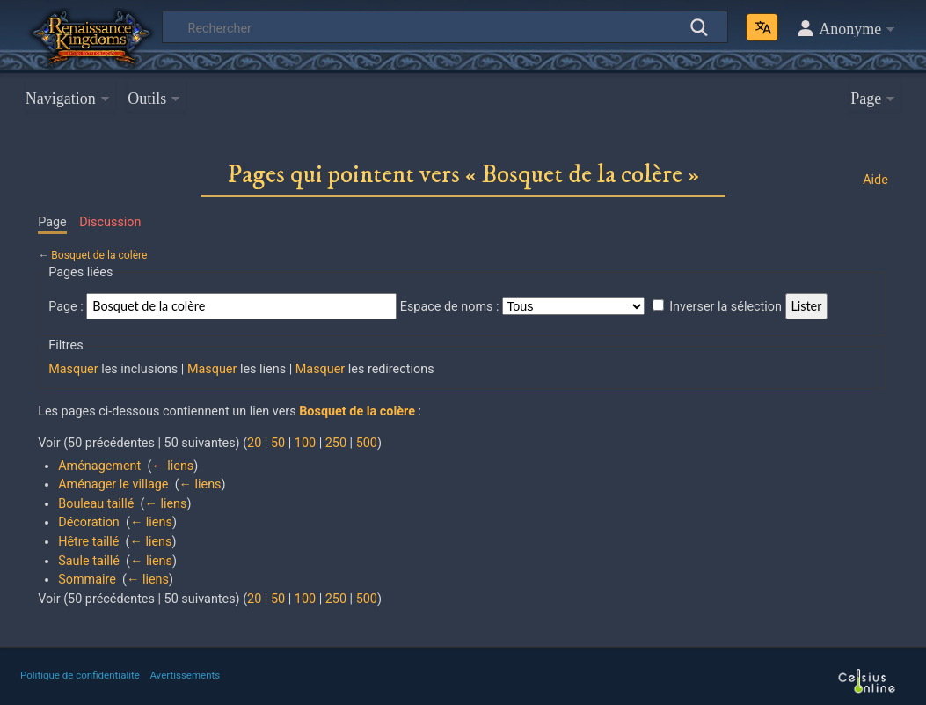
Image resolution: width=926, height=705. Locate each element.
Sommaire (87, 579)
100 (305, 443)
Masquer (73, 369)
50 (278, 443)
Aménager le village (113, 484)
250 (335, 443)
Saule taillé (89, 561)
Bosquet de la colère (99, 255)
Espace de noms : (449, 306)
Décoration (89, 522)
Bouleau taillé (96, 503)
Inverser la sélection (725, 306)
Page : (66, 306)
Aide (875, 180)
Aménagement (99, 466)
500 (366, 443)
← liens (172, 466)
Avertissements (184, 675)
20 (254, 443)
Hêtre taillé (88, 541)
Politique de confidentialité (80, 675)
